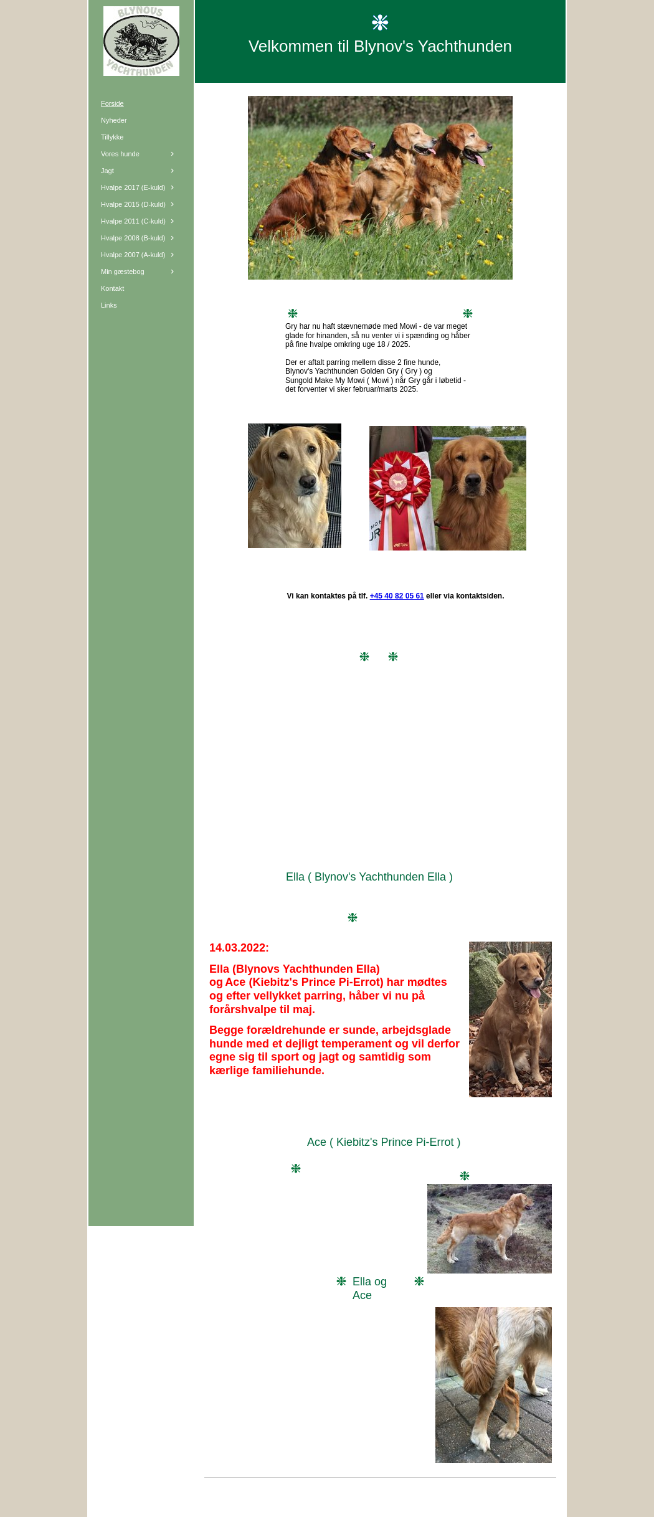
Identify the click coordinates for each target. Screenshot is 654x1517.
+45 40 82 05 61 (397, 596)
